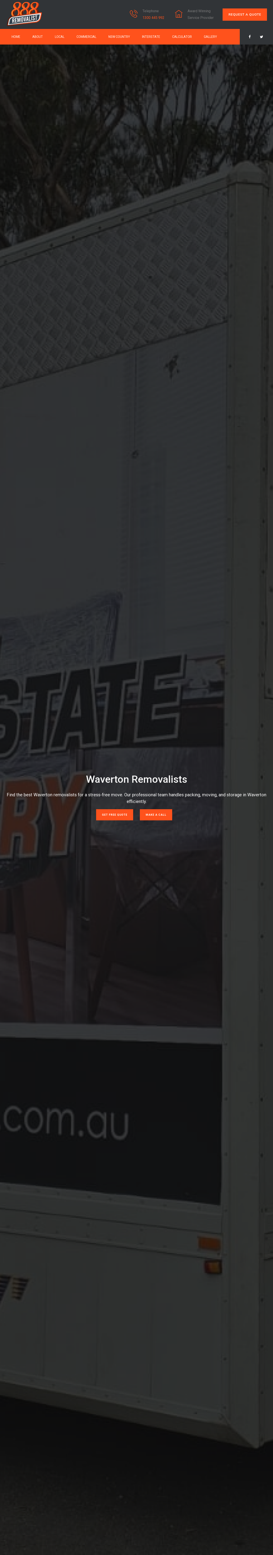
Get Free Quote (114, 814)
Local (59, 37)
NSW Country (119, 37)
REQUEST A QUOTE (244, 14)
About (37, 37)
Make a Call (156, 814)
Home (16, 37)
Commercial (86, 37)
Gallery (210, 37)
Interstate (151, 37)
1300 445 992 (153, 18)
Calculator (182, 37)
